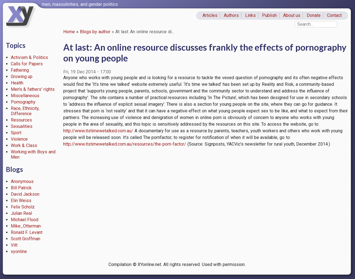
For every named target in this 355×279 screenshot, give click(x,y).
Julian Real (21, 213)
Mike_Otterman (26, 226)
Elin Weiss (21, 200)
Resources (21, 120)
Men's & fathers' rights (33, 89)
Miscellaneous (25, 95)
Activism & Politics (29, 57)
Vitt (14, 245)
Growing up (22, 76)
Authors (231, 15)
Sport (16, 132)
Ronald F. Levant (27, 232)
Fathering (20, 70)
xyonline (19, 251)
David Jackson (25, 194)
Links (250, 15)
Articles (209, 15)
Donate (314, 15)
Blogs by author (95, 31)
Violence (19, 139)
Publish (269, 15)
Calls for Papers (27, 63)
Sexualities (21, 126)
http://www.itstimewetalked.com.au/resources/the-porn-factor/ (124, 144)
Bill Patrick (21, 187)
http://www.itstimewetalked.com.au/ (98, 130)
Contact (334, 15)
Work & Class (24, 145)
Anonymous (22, 181)
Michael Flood (25, 219)
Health (17, 83)
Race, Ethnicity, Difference (25, 111)
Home (69, 31)
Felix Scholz (23, 207)
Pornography (23, 102)
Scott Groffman (25, 238)
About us (292, 15)
